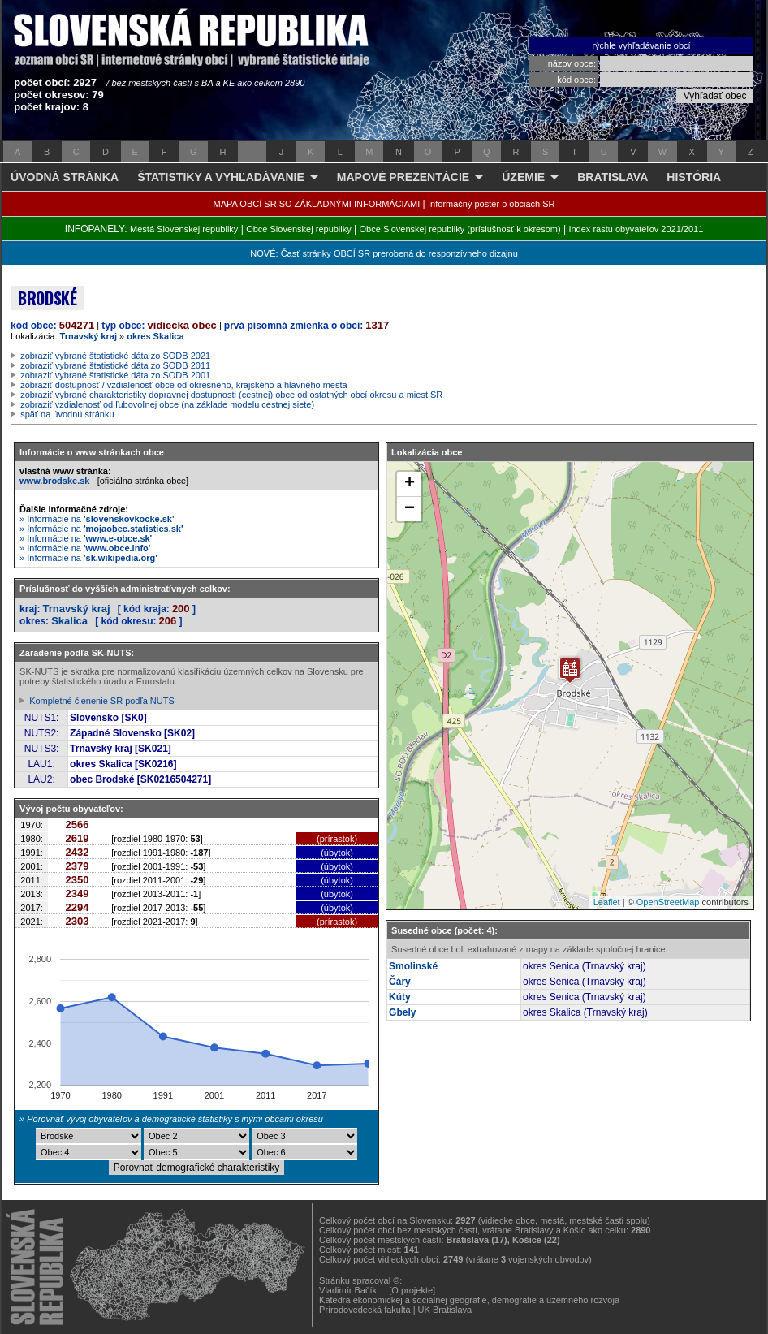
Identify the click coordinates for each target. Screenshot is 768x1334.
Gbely (402, 1012)
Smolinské (413, 966)
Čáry (400, 981)
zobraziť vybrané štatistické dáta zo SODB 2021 (115, 355)
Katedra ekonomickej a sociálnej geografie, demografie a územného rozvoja (469, 1300)
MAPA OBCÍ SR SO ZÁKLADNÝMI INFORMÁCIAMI (317, 204)
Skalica (69, 621)
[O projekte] (412, 1290)
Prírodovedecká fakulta (365, 1310)
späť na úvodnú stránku (67, 414)
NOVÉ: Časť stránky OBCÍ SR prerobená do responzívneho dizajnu (383, 253)
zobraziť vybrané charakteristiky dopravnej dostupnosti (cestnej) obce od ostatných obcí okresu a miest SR (231, 394)
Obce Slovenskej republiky (299, 229)
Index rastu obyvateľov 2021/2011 (635, 229)
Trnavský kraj (88, 336)
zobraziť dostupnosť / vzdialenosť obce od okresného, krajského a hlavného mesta (183, 385)
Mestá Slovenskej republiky (184, 229)
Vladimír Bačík (348, 1290)
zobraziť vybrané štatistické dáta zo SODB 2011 (115, 365)
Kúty (400, 997)
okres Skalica (155, 336)
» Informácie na (97, 519)
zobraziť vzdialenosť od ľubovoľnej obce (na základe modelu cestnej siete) (167, 404)
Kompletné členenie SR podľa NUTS (102, 701)
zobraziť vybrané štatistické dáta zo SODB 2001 (115, 375)
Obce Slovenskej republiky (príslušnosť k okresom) (460, 229)
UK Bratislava (445, 1310)
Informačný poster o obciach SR (491, 204)
